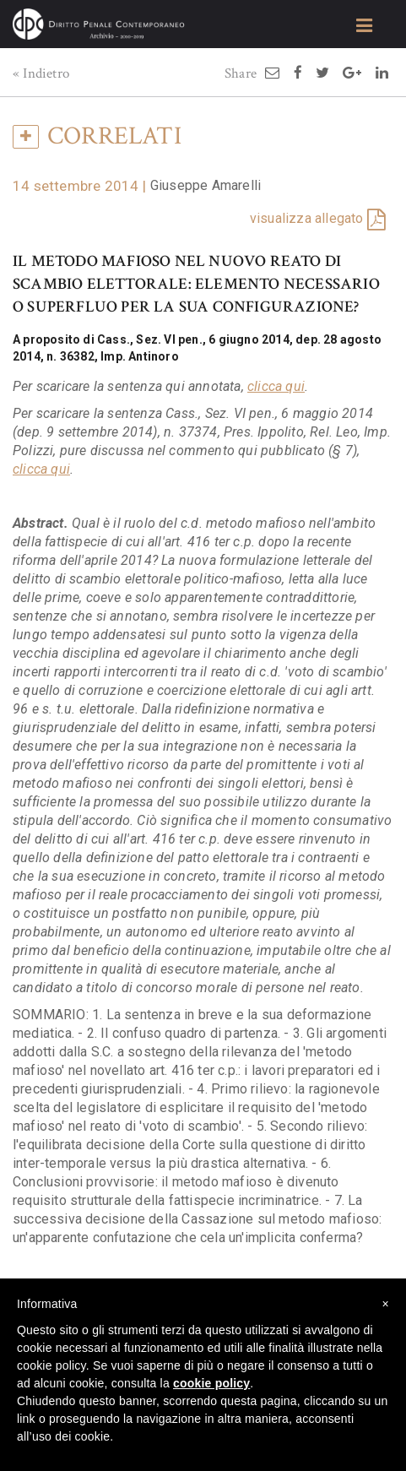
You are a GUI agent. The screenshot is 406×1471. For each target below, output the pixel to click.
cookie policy (211, 1383)
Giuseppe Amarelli (205, 185)
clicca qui (276, 386)
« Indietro (41, 73)
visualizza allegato (307, 218)
